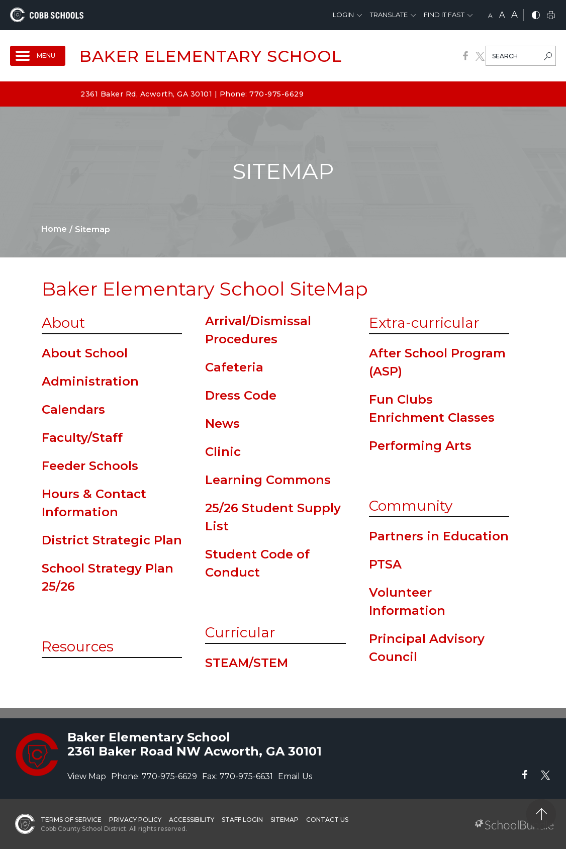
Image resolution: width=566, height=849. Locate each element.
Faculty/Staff (82, 437)
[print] (551, 16)
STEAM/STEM (246, 662)
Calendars (73, 409)
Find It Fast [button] (444, 15)
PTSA (385, 564)
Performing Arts (420, 445)
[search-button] (548, 57)
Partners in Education (439, 536)
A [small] (490, 15)
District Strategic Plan (112, 540)
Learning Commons (268, 480)
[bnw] (536, 16)
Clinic (223, 451)
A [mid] (502, 15)
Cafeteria (234, 367)
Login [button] (343, 15)
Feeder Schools (90, 465)
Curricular (240, 632)
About (63, 322)
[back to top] (541, 814)
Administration (90, 381)
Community (410, 505)
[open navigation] (37, 56)
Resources (78, 646)
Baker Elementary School (210, 56)
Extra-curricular (424, 322)
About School (85, 353)
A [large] (514, 14)
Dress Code (240, 395)
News (222, 423)
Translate (389, 15)
